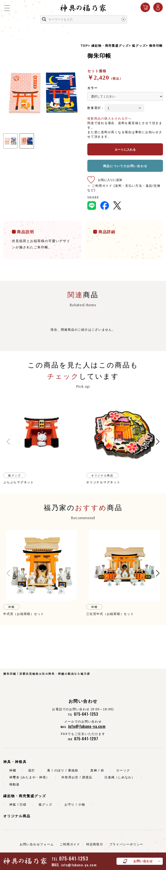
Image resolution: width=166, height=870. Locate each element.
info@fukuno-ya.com (79, 864)
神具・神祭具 (15, 762)
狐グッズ (139, 45)
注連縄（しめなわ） (119, 777)
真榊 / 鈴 (97, 770)
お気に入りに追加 (110, 180)
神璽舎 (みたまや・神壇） (29, 777)
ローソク (123, 770)
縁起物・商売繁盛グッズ (110, 45)
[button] (8, 441)
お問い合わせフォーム (37, 844)
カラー (92, 88)
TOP (84, 45)
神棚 (12, 770)
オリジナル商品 (16, 816)
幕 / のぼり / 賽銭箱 (62, 770)
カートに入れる (125, 149)
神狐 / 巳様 (18, 804)
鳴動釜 (14, 784)
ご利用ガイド (70, 844)
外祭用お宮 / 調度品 (76, 777)
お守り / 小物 (74, 804)
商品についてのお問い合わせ (125, 166)
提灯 (31, 770)
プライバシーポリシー (126, 844)
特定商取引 (94, 844)
